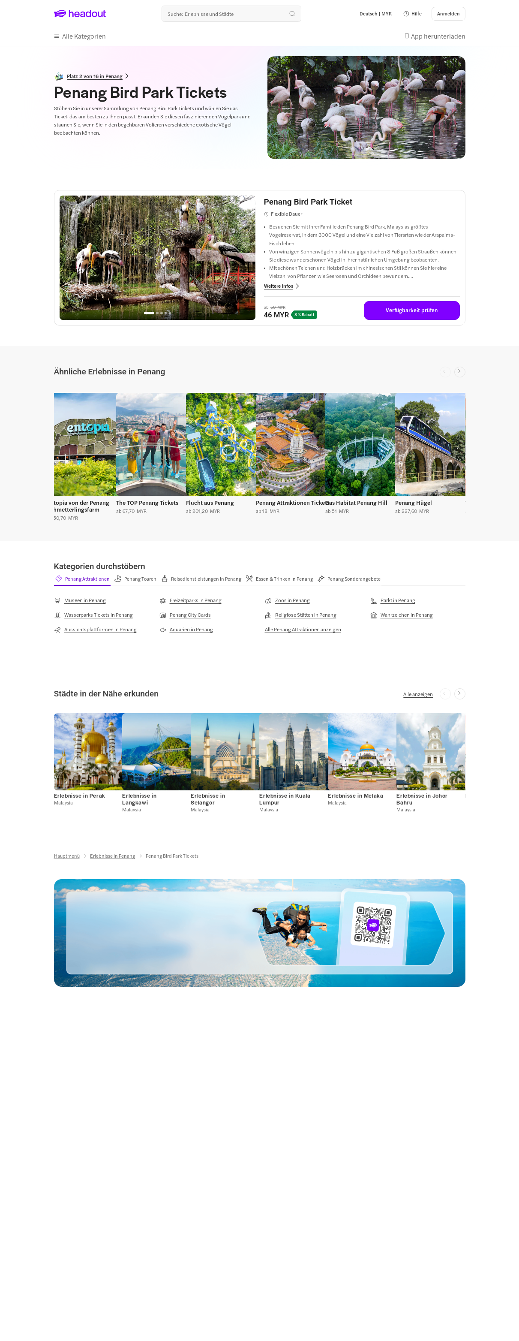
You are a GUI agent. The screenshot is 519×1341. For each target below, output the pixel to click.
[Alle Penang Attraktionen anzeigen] (303, 627)
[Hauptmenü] (67, 854)
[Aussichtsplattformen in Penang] (95, 627)
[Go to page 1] (149, 311)
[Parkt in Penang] (392, 598)
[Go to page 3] (161, 311)
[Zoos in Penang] (287, 598)
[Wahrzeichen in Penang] (401, 613)
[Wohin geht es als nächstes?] (231, 13)
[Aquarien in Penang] (186, 627)
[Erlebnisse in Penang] (112, 854)
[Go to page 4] (166, 311)
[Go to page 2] (157, 311)
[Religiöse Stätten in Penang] (300, 613)
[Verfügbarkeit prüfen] (412, 308)
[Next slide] (459, 370)
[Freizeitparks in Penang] (190, 598)
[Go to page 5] (170, 311)
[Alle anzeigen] (418, 691)
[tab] (82, 577)
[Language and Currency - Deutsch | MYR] (375, 14)
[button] (412, 14)
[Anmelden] (448, 14)
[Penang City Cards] (185, 613)
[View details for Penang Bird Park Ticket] (362, 200)
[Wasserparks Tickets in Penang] (93, 613)
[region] (157, 256)
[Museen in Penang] (80, 598)
